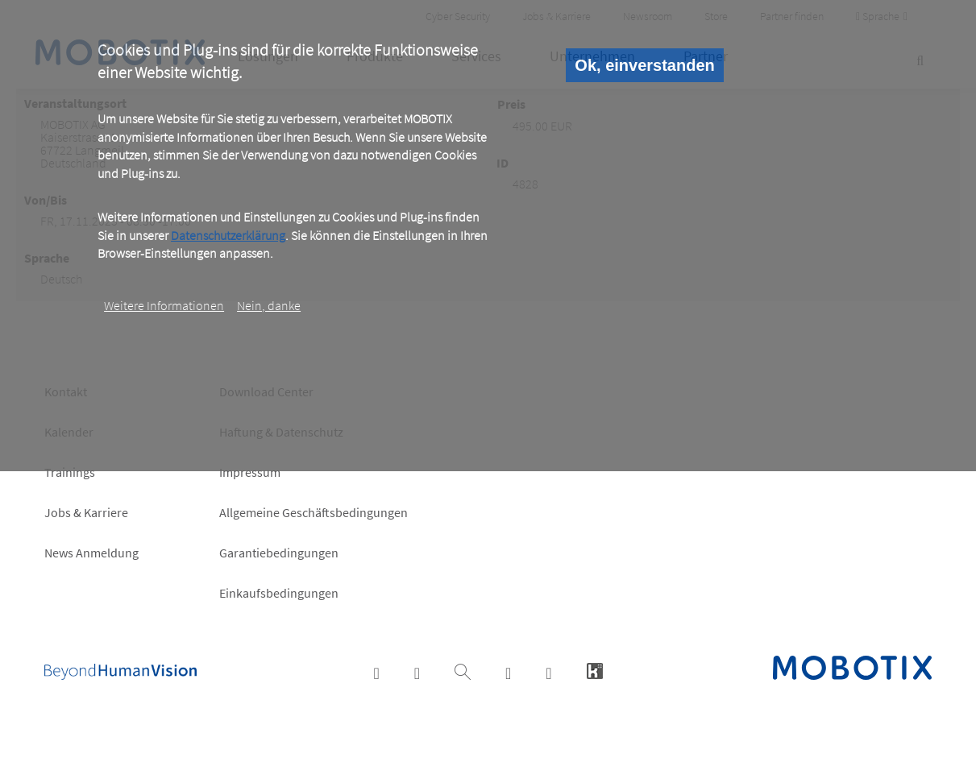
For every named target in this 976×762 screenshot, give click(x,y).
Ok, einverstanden (644, 65)
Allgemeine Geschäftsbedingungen (313, 512)
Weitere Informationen (164, 305)
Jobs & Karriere (86, 512)
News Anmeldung (91, 553)
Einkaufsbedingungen (278, 593)
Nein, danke (269, 305)
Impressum (249, 472)
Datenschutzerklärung (228, 235)
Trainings (69, 472)
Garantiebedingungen (278, 553)
